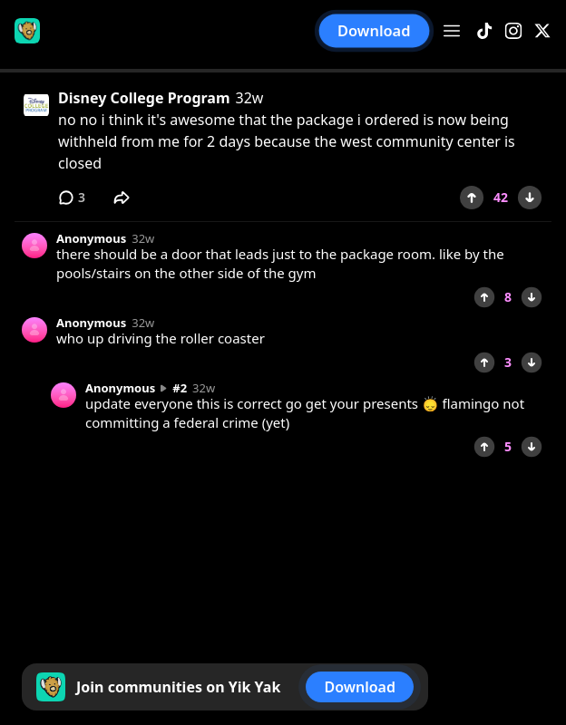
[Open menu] (451, 31)
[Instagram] (513, 31)
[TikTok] (484, 31)
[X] (542, 31)
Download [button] (374, 31)
